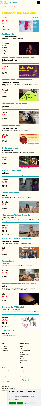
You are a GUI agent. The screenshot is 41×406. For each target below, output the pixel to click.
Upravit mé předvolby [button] (29, 403)
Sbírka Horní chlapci (6, 399)
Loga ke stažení (5, 372)
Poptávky (22, 358)
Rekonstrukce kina (24, 354)
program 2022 (10, 6)
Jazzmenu (22, 346)
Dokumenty (4, 373)
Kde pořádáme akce (24, 364)
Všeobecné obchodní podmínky (9, 388)
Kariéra (21, 356)
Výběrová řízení (23, 362)
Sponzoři (22, 348)
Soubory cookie (5, 379)
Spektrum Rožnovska (7, 396)
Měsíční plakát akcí (24, 370)
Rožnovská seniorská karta (8, 398)
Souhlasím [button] (12, 403)
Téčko (3, 6)
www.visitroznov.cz (6, 392)
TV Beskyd (4, 394)
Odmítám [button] (20, 403)
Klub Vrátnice (13, 2)
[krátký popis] (20, 39)
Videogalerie (5, 350)
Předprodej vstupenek (25, 350)
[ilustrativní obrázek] (29, 26)
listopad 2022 (6, 17)
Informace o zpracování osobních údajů (7, 385)
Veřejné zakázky (23, 360)
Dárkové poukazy (6, 390)
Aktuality (22, 352)
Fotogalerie (4, 348)
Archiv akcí (4, 346)
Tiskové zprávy (5, 370)
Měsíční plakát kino (24, 372)
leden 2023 (35, 17)
